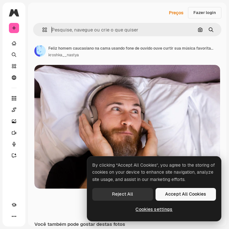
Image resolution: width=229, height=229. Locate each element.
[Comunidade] (14, 78)
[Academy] (14, 205)
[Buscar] (14, 55)
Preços (176, 13)
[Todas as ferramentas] (14, 98)
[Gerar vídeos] (14, 133)
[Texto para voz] (14, 144)
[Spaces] (14, 110)
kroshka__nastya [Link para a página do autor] (63, 55)
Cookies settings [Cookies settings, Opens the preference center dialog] (153, 209)
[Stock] (14, 66)
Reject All (122, 194)
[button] (42, 29)
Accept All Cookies (185, 194)
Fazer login (204, 12)
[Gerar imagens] (14, 121)
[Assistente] (14, 155)
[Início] (14, 43)
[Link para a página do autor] (40, 51)
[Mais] (14, 216)
